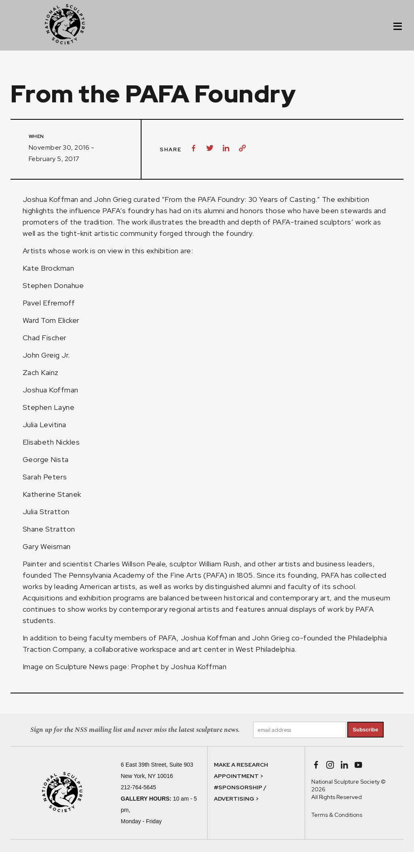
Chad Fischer (46, 337)
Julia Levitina (44, 424)
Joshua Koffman (50, 199)
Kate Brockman (51, 268)
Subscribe (365, 730)
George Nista (46, 459)
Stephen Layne (49, 407)
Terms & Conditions (336, 814)
